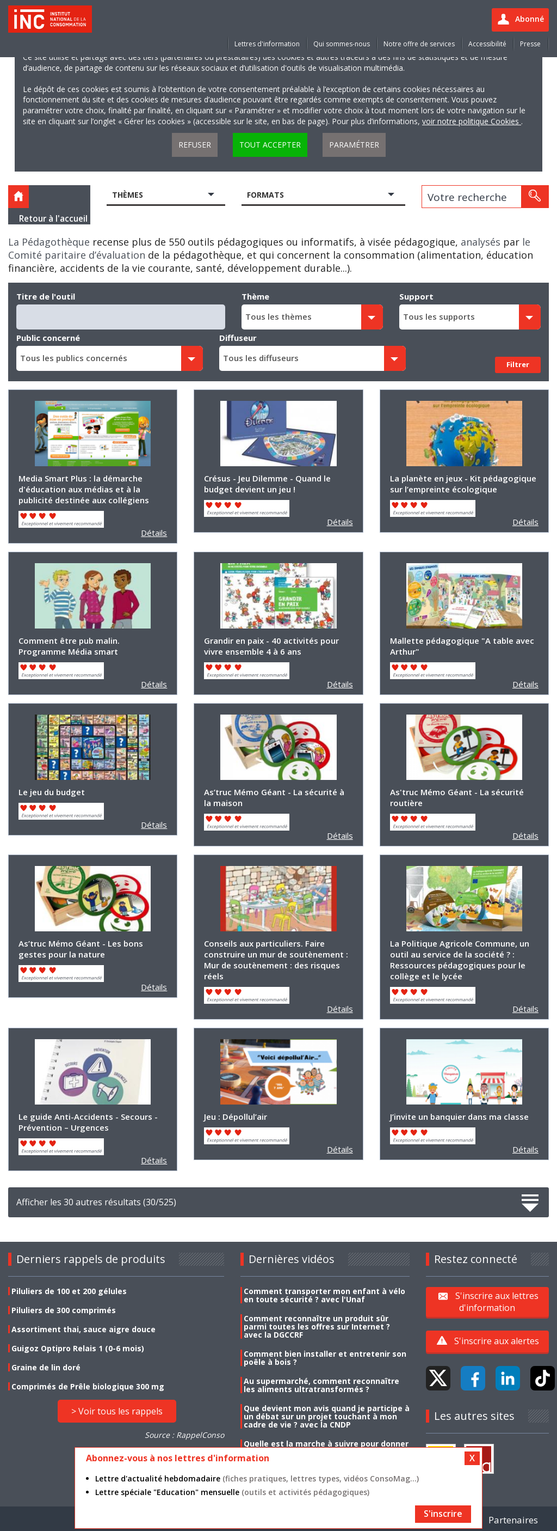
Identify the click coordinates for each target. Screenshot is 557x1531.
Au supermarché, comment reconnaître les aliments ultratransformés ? (321, 1385)
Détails (154, 533)
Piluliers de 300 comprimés (63, 1310)
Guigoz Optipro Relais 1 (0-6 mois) (77, 1348)
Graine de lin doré (46, 1367)
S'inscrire (443, 1514)
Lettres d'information (267, 43)
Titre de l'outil (45, 296)
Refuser (194, 144)
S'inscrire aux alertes (496, 1341)
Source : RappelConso (184, 1435)
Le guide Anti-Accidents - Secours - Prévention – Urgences (88, 1122)
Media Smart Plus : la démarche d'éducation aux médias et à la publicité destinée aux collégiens (83, 489)
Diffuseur (238, 337)
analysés (480, 241)
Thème (255, 296)
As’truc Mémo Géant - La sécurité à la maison (274, 797)
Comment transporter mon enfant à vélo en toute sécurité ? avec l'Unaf (324, 1295)
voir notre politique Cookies (471, 121)
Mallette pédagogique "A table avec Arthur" (462, 646)
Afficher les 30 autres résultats (278, 1202)
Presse (530, 43)
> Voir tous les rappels (117, 1411)
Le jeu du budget (51, 791)
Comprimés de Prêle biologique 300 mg (87, 1386)
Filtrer (517, 364)
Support (416, 296)
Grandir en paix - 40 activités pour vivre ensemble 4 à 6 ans (271, 646)
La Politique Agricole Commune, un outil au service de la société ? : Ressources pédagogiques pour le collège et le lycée (459, 959)
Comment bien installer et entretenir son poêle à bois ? (325, 1358)
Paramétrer (354, 144)
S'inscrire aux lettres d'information (497, 1302)
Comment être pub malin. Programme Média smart (69, 646)
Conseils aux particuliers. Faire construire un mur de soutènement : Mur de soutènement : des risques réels (276, 959)
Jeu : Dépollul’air (235, 1116)
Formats (265, 195)
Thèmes (127, 195)
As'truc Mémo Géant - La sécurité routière (457, 797)
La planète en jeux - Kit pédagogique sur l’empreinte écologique (463, 484)
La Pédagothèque (49, 241)
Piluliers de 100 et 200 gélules (69, 1291)
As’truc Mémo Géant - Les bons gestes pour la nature (80, 949)
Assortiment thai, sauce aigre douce (83, 1329)
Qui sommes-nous (341, 43)
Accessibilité (487, 43)
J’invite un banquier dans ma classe (459, 1116)
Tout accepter (270, 144)
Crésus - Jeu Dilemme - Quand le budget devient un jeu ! (267, 484)
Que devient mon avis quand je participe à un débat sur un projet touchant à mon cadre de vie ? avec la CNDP (327, 1416)
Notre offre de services (419, 43)
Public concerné (48, 337)
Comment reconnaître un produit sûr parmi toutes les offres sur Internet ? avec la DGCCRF (317, 1326)
